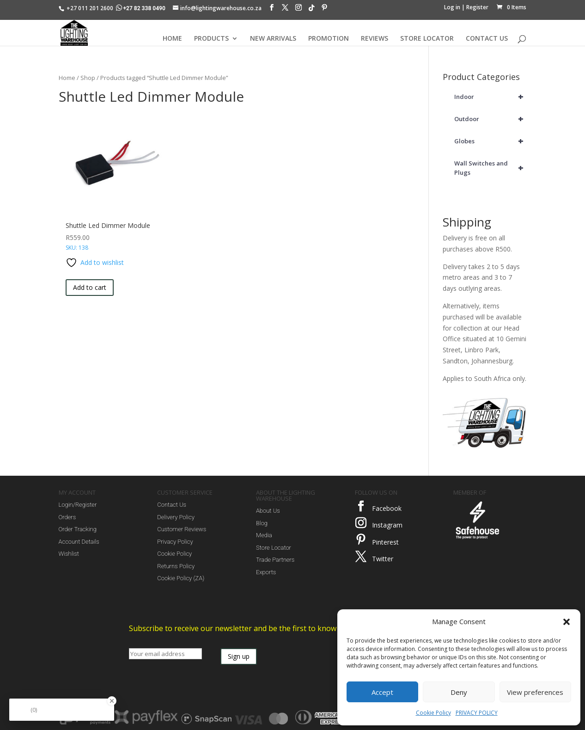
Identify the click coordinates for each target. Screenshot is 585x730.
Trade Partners (275, 559)
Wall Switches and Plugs (490, 168)
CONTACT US (487, 39)
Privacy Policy (175, 541)
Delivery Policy (176, 517)
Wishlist (69, 553)
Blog (262, 523)
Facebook (387, 508)
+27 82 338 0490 (141, 8)
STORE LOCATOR (427, 39)
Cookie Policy (433, 713)
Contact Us (171, 504)
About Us (268, 510)
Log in (452, 7)
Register (477, 7)
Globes (490, 141)
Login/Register (78, 504)
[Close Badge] (111, 700)
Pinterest (385, 542)
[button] (566, 621)
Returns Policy (176, 566)
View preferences (535, 692)
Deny (459, 692)
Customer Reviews (181, 529)
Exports (266, 572)
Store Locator (273, 547)
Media (264, 535)
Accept (382, 692)
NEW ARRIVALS (273, 39)
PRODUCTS (211, 39)
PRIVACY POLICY (477, 713)
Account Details (79, 541)
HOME (172, 39)
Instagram (387, 525)
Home (67, 78)
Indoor (490, 97)
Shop (87, 78)
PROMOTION (328, 39)
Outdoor (490, 119)
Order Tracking (78, 529)
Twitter (382, 558)
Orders (67, 517)
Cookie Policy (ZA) (180, 578)
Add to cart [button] (89, 287)
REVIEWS (374, 39)
